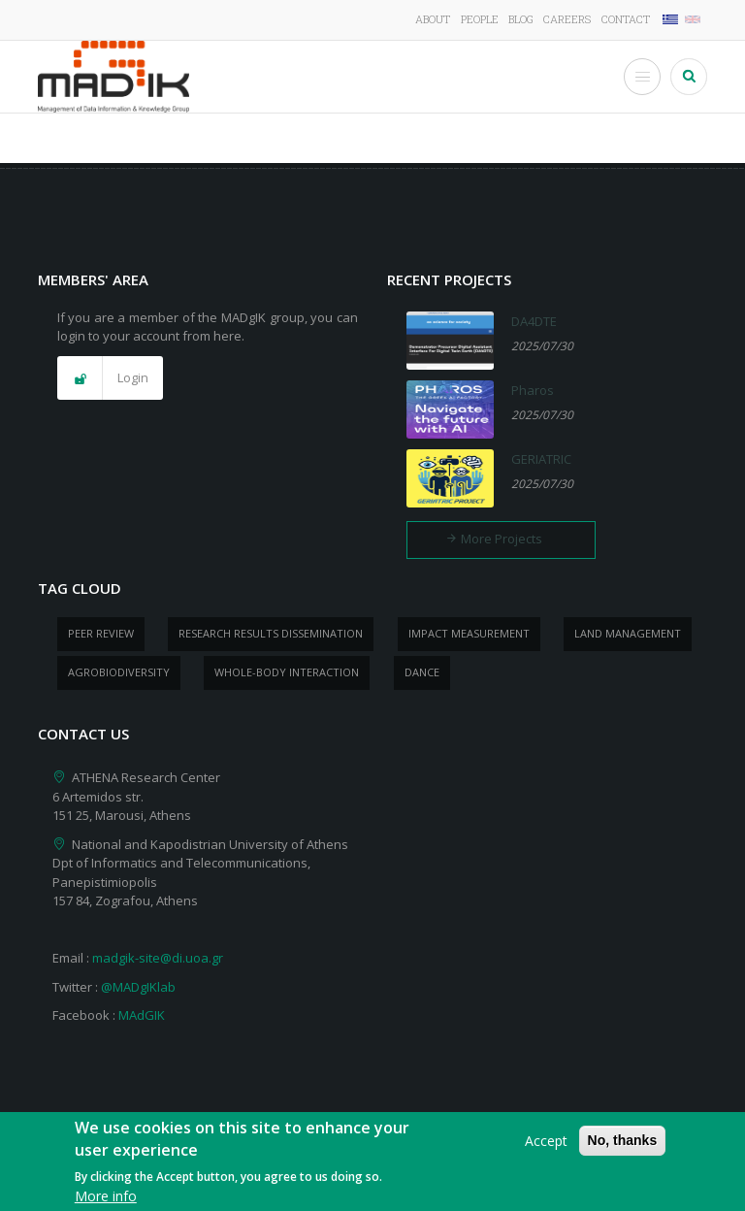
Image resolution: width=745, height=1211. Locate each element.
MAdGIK (141, 1015)
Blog (521, 19)
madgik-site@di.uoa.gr (157, 957)
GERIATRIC (541, 459)
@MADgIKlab (138, 987)
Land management (627, 633)
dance (422, 672)
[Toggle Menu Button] (642, 76)
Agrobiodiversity (119, 672)
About (432, 19)
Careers (567, 19)
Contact (625, 19)
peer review (101, 633)
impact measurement (469, 633)
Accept (546, 1148)
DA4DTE (534, 321)
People (480, 19)
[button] (110, 378)
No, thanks (623, 1148)
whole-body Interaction (286, 672)
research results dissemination (270, 633)
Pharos (532, 390)
